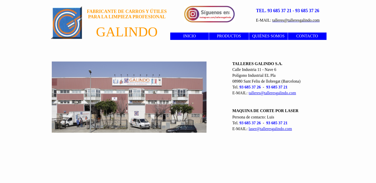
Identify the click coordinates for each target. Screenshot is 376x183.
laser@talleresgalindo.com (270, 129)
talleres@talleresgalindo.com (272, 93)
